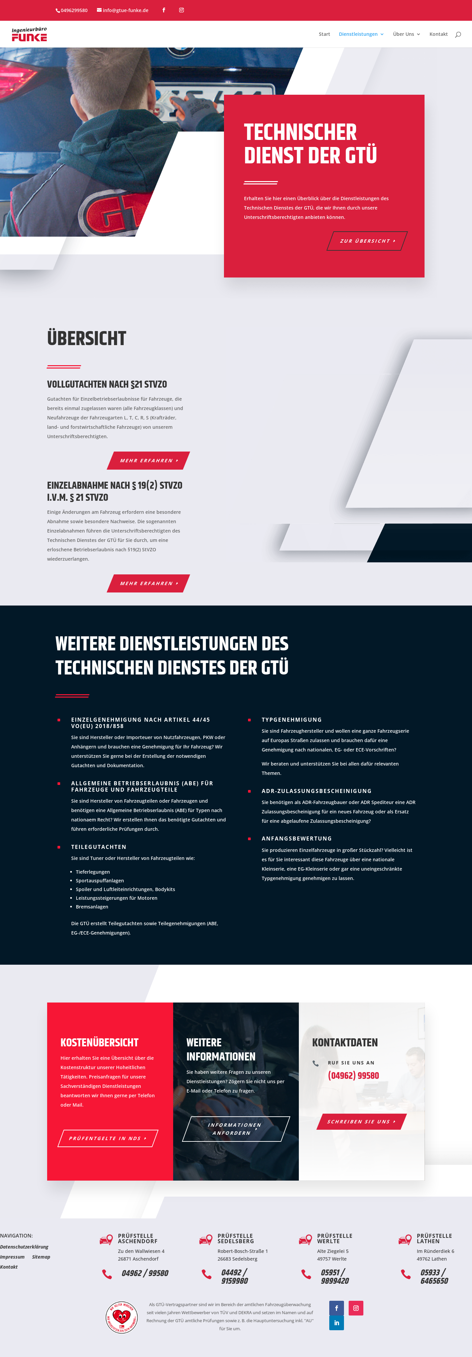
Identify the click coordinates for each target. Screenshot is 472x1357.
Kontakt (439, 34)
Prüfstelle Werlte (335, 1238)
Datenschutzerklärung (24, 1247)
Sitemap (41, 1257)
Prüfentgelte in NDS (105, 1138)
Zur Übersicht (366, 241)
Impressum (12, 1257)
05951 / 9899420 (334, 1277)
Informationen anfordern (235, 1129)
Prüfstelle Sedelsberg (236, 1238)
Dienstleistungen (358, 34)
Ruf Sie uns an (351, 1062)
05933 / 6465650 (434, 1277)
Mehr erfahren (146, 460)
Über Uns (403, 34)
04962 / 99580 (144, 1273)
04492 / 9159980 (234, 1277)
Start (324, 34)
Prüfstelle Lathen (434, 1238)
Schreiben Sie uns (359, 1121)
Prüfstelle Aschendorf (138, 1238)
